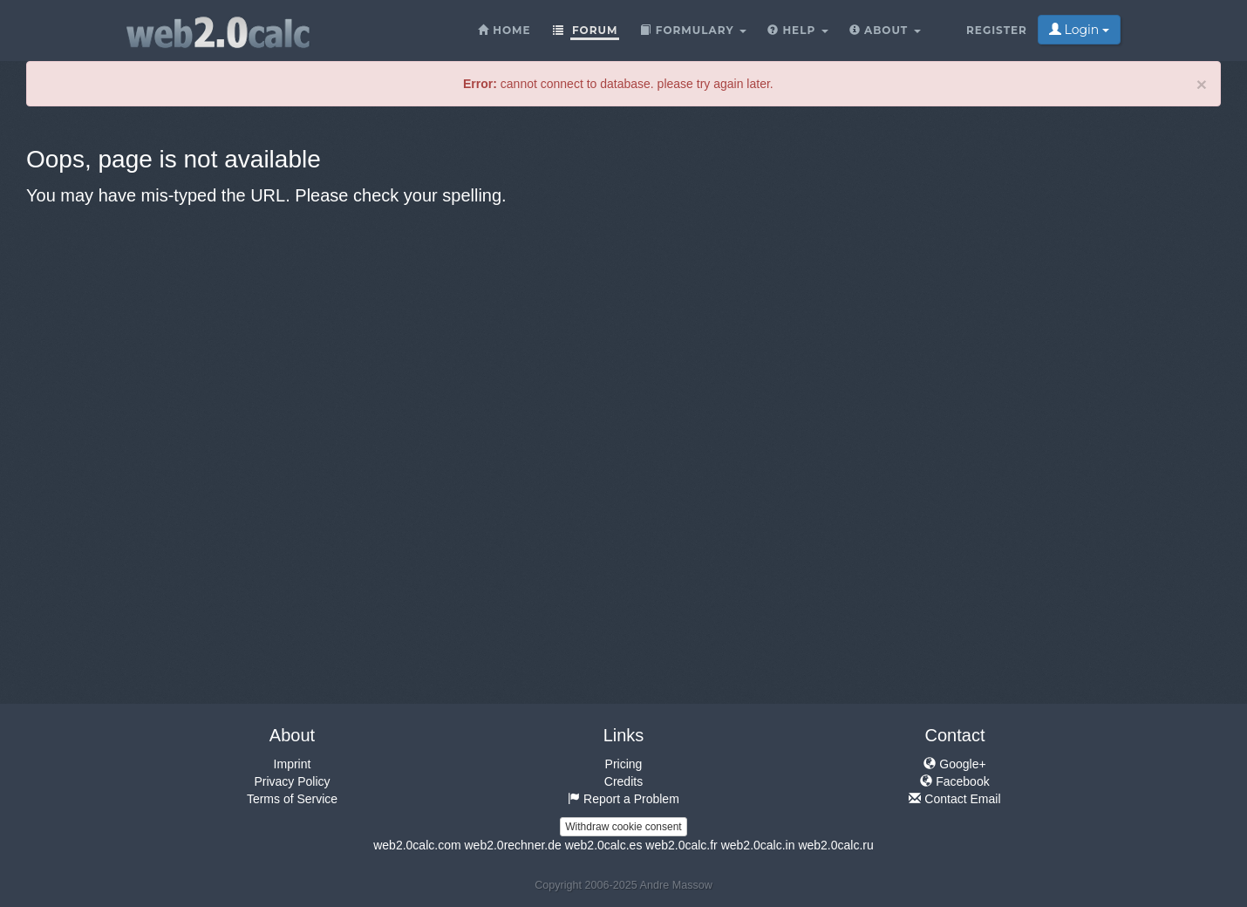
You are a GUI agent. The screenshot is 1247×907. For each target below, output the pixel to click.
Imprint (292, 764)
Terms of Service (292, 799)
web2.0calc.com (416, 845)
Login (1079, 30)
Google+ (954, 764)
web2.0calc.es (604, 845)
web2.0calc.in (758, 845)
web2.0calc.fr (681, 845)
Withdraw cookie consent (623, 827)
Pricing (624, 764)
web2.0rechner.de (512, 845)
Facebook (954, 781)
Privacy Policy (292, 781)
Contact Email (954, 799)
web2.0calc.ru (835, 845)
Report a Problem (623, 799)
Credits (623, 781)
